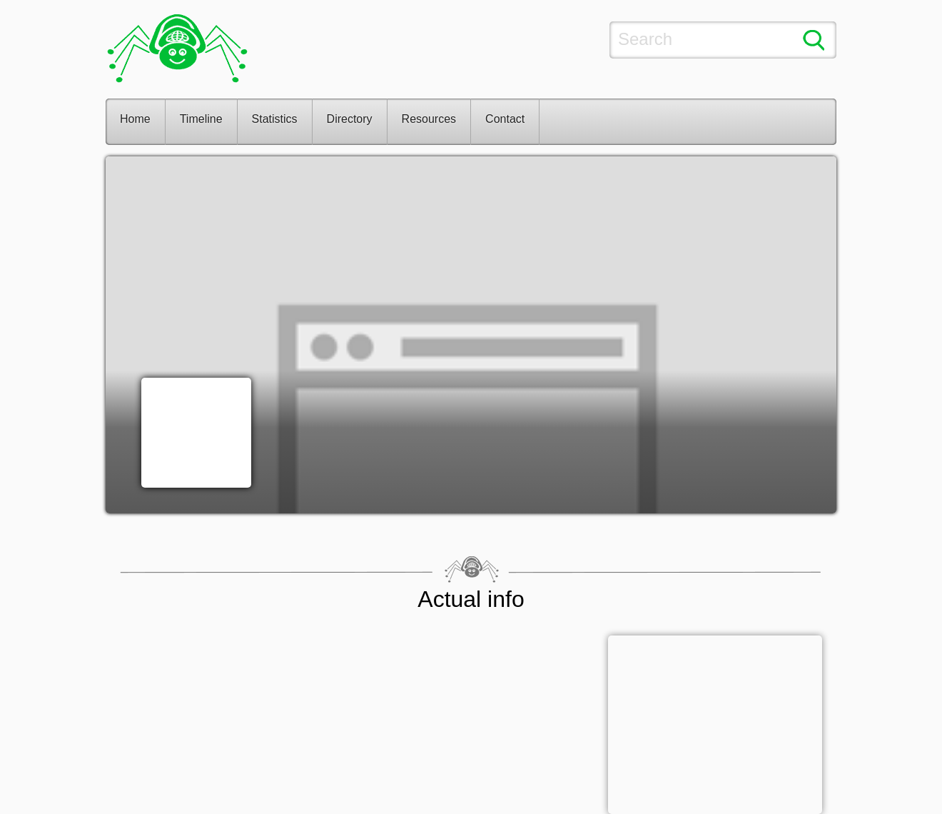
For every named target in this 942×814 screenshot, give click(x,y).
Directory (350, 119)
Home (135, 119)
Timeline (201, 119)
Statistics (275, 119)
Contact (505, 119)
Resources (429, 119)
